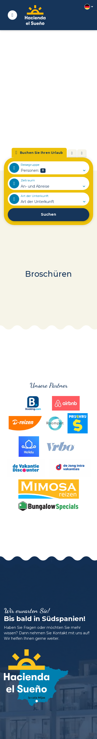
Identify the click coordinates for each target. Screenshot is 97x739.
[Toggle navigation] (12, 15)
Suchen (48, 214)
